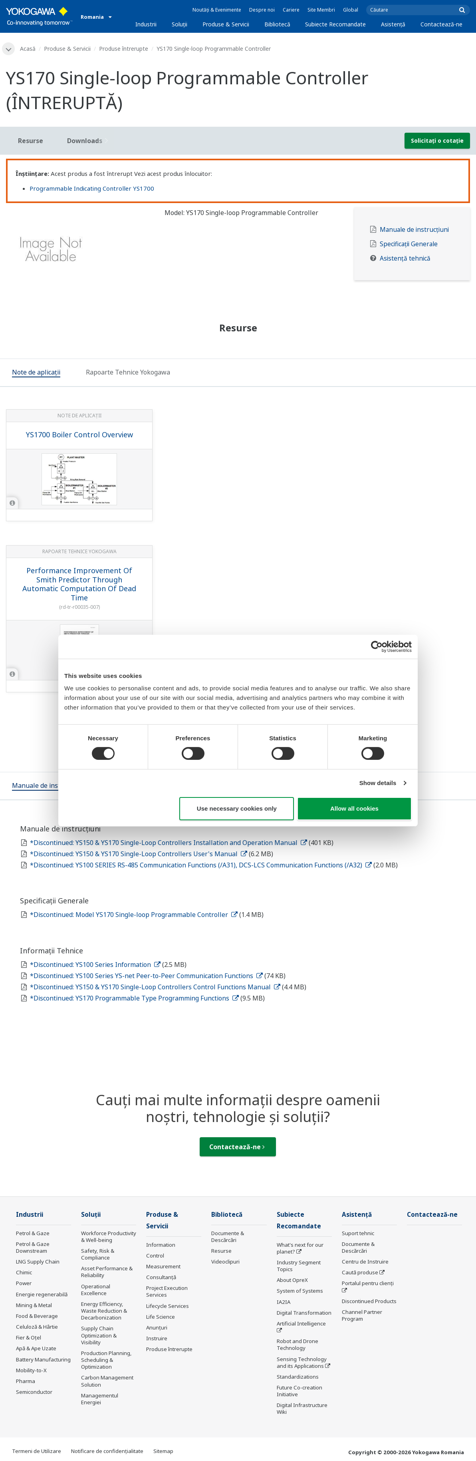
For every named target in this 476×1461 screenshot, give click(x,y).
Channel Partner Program (362, 1315)
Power (24, 1283)
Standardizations (298, 1376)
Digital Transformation (304, 1312)
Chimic (24, 1272)
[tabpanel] (79, 252)
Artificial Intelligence (301, 1323)
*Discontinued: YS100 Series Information (95, 964)
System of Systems (300, 1290)
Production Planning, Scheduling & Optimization (106, 1359)
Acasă (28, 48)
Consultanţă (161, 1277)
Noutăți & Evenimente (216, 9)
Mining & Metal (34, 1305)
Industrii (146, 24)
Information (160, 1244)
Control (155, 1255)
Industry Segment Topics (299, 1266)
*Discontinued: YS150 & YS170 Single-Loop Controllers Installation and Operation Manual (168, 842)
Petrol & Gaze (33, 1233)
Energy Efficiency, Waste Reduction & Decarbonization (104, 1310)
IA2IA (283, 1302)
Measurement (163, 1266)
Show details (378, 782)
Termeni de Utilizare (36, 1451)
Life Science (160, 1316)
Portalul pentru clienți (368, 1283)
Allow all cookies (354, 808)
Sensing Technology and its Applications (302, 1362)
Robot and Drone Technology (297, 1344)
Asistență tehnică (405, 258)
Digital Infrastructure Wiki (302, 1408)
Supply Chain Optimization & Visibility (99, 1335)
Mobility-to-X (31, 1370)
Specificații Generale (409, 244)
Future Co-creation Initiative (299, 1391)
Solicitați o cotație (437, 140)
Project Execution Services (167, 1291)
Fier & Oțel (28, 1337)
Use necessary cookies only (237, 808)
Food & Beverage (37, 1315)
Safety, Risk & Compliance (97, 1254)
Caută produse (360, 1272)
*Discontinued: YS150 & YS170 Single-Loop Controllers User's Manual (138, 853)
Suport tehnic (358, 1233)
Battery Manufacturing (43, 1359)
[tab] (36, 373)
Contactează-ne (441, 24)
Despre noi (262, 9)
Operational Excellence (95, 1290)
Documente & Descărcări (227, 1237)
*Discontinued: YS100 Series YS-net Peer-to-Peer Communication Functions (146, 975)
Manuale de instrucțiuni (414, 229)
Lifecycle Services (167, 1306)
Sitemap (163, 1451)
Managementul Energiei (99, 1399)
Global (350, 9)
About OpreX (292, 1280)
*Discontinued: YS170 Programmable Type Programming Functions (134, 998)
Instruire (156, 1338)
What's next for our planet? (300, 1248)
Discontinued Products (369, 1301)
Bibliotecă (277, 24)
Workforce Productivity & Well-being (108, 1237)
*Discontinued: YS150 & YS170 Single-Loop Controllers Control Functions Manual (155, 987)
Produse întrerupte (123, 48)
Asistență (393, 24)
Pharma (25, 1381)
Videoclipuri (225, 1261)
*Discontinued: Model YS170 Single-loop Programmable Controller (134, 914)
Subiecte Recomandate (335, 24)
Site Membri (321, 9)
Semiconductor (34, 1391)
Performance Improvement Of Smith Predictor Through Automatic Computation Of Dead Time (79, 584)
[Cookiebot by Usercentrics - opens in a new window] (377, 646)
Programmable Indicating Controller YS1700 (92, 188)
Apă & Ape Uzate (36, 1348)
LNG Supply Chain (38, 1261)
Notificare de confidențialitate (107, 1451)
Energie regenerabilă (41, 1294)
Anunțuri (156, 1327)
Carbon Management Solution (107, 1381)
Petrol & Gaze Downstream (33, 1247)
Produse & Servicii (225, 24)
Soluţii (179, 24)
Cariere (291, 9)
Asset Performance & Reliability (107, 1272)
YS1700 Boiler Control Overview (79, 434)
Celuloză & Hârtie (37, 1326)
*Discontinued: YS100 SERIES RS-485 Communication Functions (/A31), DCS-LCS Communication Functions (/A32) (201, 865)
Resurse (221, 1250)
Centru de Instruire (365, 1261)
